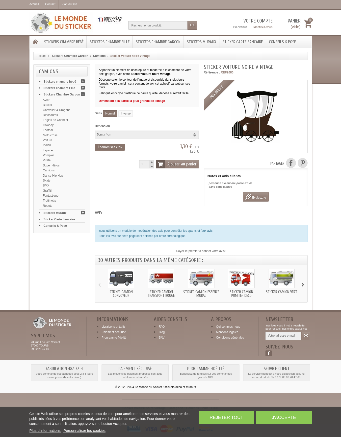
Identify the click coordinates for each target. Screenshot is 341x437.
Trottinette (49, 200)
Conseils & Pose (282, 42)
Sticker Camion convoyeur (121, 294)
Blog (162, 332)
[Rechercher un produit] (158, 25)
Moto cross (50, 135)
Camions (48, 170)
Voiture (47, 140)
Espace (48, 150)
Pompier (48, 155)
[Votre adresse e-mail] (283, 336)
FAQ (162, 326)
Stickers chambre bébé (63, 42)
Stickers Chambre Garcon (158, 42)
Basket (47, 105)
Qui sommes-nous (228, 326)
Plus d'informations (45, 430)
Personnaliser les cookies (84, 430)
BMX (46, 185)
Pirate (47, 160)
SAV (161, 337)
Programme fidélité (114, 337)
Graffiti (47, 190)
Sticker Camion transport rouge (161, 294)
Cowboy (48, 125)
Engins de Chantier (55, 120)
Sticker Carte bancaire (242, 42)
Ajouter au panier (176, 164)
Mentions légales (227, 332)
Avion (46, 100)
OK (192, 25)
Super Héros (51, 165)
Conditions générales (230, 337)
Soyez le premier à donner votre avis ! (201, 251)
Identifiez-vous (262, 27)
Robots (47, 205)
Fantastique (50, 195)
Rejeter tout (226, 417)
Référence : (212, 72)
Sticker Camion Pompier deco (241, 294)
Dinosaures (50, 115)
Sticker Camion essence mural (201, 294)
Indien (47, 145)
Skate (47, 180)
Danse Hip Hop (53, 175)
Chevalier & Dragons (56, 110)
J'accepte (284, 417)
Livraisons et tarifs (114, 326)
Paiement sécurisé (114, 332)
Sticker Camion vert (281, 292)
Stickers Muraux (201, 42)
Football (48, 130)
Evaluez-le (255, 197)
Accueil (41, 56)
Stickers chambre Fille (110, 42)
